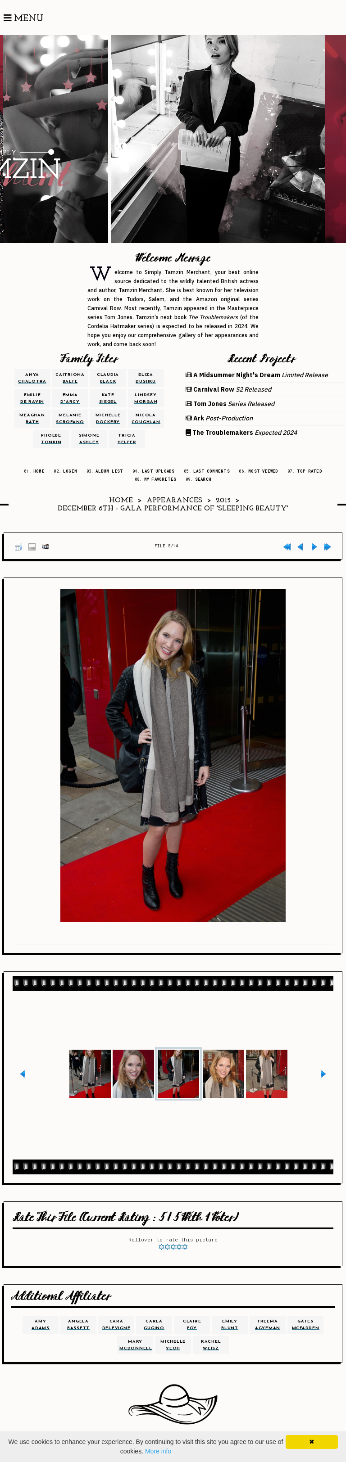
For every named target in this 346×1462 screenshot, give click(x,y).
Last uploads (158, 471)
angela (78, 1324)
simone (89, 438)
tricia (127, 438)
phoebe (51, 438)
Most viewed (263, 471)
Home (39, 471)
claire (192, 1324)
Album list (109, 471)
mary (135, 1345)
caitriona (70, 378)
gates (305, 1324)
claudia (108, 378)
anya (32, 378)
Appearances (174, 500)
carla (154, 1324)
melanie (70, 418)
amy (41, 1324)
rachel (211, 1345)
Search (203, 479)
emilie (32, 398)
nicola (146, 418)
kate (108, 398)
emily (229, 1324)
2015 (223, 500)
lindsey (146, 398)
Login (70, 471)
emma (70, 398)
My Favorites (160, 479)
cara (116, 1324)
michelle (108, 418)
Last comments (211, 471)
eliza (146, 378)
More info (158, 1451)
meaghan (32, 418)
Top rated (309, 471)
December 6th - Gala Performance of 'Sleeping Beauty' (173, 508)
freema (267, 1324)
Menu (23, 18)
